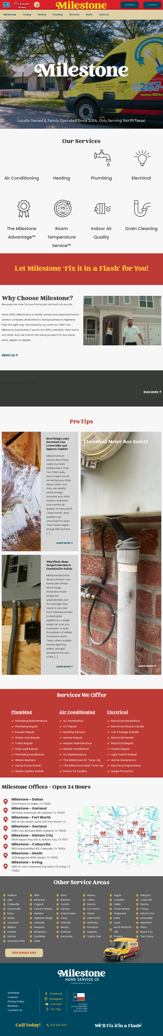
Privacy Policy (16, 1001)
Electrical (74, 14)
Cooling (27, 14)
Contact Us (15, 1010)
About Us (104, 14)
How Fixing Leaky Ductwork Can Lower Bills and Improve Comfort (57, 444)
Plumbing (58, 14)
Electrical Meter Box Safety (116, 442)
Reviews (13, 1006)
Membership (9, 14)
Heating (42, 14)
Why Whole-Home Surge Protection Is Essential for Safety (59, 565)
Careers (13, 997)
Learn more (64, 543)
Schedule (13, 993)
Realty (89, 14)
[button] (152, 5)
